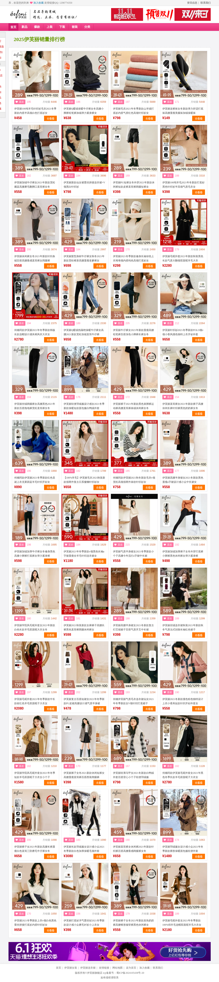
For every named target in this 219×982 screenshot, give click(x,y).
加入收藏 (38, 2)
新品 (24, 27)
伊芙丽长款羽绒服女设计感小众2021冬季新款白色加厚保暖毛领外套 (84, 848)
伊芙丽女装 (70, 967)
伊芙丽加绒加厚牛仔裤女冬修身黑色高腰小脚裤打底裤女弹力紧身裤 (34, 553)
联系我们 (205, 2)
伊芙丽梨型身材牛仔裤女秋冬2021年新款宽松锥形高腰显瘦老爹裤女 (84, 258)
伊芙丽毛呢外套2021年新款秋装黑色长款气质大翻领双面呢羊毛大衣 (182, 258)
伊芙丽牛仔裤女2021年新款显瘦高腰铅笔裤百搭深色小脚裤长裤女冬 (133, 332)
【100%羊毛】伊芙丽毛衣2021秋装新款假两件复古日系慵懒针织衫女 (84, 479)
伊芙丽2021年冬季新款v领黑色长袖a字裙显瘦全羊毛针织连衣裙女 (84, 553)
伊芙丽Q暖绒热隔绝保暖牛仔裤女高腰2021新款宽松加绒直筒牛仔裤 (84, 332)
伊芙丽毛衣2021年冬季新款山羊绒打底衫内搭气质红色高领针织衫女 (133, 110)
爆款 (37, 27)
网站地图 (117, 967)
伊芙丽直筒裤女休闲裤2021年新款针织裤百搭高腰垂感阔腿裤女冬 (133, 848)
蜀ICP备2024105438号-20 (130, 972)
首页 (13, 27)
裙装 (75, 27)
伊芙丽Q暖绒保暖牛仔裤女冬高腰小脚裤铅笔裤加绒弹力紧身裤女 (84, 110)
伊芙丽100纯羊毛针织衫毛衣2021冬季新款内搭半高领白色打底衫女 (35, 110)
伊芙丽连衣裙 (88, 967)
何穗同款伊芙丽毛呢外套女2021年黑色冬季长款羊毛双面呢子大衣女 (182, 775)
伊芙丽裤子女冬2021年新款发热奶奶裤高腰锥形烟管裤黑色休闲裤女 (133, 922)
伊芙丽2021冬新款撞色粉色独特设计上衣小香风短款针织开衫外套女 (182, 701)
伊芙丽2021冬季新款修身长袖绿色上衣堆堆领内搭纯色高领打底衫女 (133, 258)
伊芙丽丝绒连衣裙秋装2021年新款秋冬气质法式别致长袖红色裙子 (182, 627)
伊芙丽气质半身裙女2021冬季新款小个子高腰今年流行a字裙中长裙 (133, 553)
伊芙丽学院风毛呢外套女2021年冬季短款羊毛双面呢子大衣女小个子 (34, 775)
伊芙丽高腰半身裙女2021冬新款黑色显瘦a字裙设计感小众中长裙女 (182, 479)
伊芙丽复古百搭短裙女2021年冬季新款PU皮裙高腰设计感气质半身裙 (84, 701)
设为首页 (131, 967)
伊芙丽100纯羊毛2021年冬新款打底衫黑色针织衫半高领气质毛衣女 (183, 184)
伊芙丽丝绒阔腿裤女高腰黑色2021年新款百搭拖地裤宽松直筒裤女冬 (34, 406)
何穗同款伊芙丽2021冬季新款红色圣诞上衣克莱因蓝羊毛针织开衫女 (34, 479)
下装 (62, 27)
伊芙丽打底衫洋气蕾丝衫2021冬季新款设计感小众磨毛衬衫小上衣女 (84, 922)
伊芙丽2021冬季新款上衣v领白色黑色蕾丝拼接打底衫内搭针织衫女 (35, 922)
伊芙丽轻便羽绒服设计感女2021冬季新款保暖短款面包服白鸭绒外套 (84, 406)
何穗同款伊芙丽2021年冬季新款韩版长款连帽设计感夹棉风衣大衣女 (34, 332)
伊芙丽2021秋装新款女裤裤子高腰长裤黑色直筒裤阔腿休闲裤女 (84, 627)
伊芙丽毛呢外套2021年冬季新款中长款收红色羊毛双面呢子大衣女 (34, 701)
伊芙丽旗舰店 (94, 972)
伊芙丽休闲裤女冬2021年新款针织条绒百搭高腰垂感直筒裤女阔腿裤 (34, 258)
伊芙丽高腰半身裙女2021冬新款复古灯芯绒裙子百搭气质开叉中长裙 (133, 627)
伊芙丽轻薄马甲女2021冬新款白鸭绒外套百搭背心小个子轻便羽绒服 (133, 775)
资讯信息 (192, 2)
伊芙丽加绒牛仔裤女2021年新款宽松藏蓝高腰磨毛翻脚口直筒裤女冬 (34, 184)
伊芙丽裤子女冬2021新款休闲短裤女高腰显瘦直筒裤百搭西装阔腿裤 (84, 775)
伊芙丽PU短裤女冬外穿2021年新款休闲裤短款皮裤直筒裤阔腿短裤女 (134, 184)
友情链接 (104, 967)
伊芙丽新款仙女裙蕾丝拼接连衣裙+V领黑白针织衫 (84, 184)
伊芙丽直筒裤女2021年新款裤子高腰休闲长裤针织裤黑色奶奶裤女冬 (182, 406)
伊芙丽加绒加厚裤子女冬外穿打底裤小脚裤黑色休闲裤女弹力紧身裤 (182, 553)
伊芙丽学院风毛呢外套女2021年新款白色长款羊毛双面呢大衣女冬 (34, 627)
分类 (87, 27)
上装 (50, 27)
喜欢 (21, 101)
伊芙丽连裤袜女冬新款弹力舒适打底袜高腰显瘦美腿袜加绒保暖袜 (182, 110)
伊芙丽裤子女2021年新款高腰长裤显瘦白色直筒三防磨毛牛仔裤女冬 (34, 848)
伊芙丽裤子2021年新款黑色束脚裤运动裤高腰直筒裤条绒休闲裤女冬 (133, 406)
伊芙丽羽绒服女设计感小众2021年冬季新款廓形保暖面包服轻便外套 (182, 848)
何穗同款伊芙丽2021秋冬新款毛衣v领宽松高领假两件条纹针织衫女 (134, 479)
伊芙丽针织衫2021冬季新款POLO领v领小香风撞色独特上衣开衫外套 (182, 332)
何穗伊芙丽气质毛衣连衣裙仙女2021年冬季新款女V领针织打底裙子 (133, 701)
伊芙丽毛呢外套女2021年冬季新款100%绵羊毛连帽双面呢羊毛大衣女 (182, 922)
